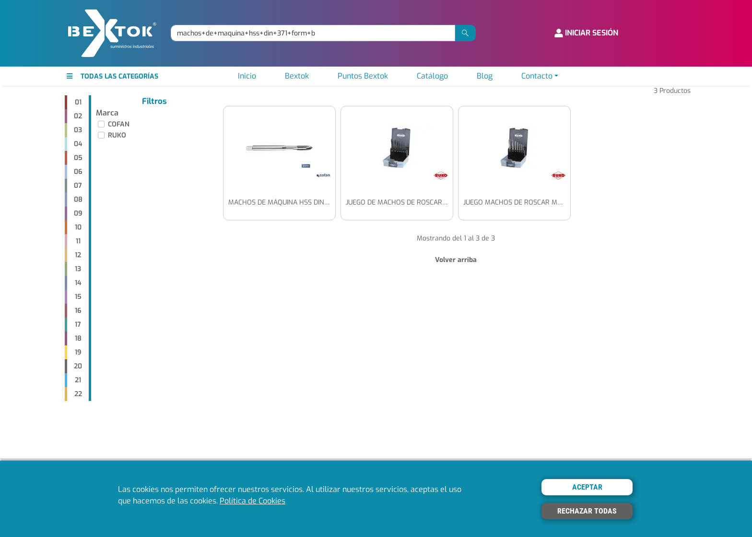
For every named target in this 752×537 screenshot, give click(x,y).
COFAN (118, 124)
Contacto (536, 76)
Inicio (247, 76)
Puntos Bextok (363, 76)
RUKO (117, 135)
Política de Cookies (252, 501)
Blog (485, 76)
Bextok (297, 76)
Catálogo (432, 76)
